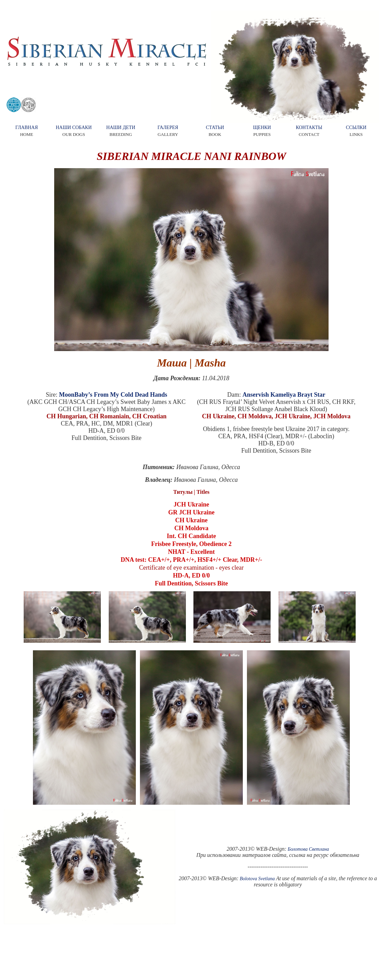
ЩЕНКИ (262, 127)
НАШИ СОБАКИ (74, 127)
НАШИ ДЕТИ (120, 127)
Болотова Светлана (308, 849)
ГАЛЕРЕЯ (167, 127)
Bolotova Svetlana (257, 878)
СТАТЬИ (215, 127)
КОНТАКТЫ (309, 127)
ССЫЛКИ (356, 127)
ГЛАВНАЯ (26, 127)
